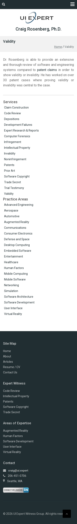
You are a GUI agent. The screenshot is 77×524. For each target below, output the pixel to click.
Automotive (12, 216)
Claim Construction (16, 107)
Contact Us (10, 372)
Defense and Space (17, 239)
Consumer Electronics (18, 233)
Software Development (19, 302)
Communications (15, 227)
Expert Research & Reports (21, 130)
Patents (9, 165)
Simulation (11, 291)
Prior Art (9, 170)
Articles (8, 361)
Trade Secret (12, 182)
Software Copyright (17, 176)
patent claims (47, 70)
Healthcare (11, 262)
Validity (9, 193)
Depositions (11, 119)
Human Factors (14, 268)
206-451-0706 (17, 475)
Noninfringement (15, 159)
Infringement (12, 142)
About (7, 356)
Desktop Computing (17, 245)
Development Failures (18, 124)
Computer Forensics (17, 136)
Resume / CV (11, 367)
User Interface (13, 308)
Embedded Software (17, 250)
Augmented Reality (16, 222)
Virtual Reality (13, 314)
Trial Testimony (14, 188)
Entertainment (13, 256)
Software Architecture (18, 296)
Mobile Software (15, 279)
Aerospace (11, 210)
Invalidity (9, 153)
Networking (11, 285)
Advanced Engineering (18, 204)
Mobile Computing (16, 273)
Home (58, 46)
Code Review (12, 113)
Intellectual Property (17, 147)
